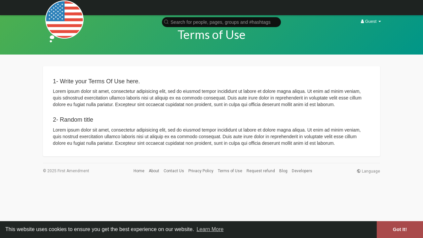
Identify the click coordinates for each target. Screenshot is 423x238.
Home (139, 171)
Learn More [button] (210, 229)
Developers (302, 171)
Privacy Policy (200, 171)
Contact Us (174, 171)
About (154, 171)
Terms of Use (230, 171)
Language (368, 171)
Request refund (261, 171)
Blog (283, 171)
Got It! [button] (400, 229)
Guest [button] (371, 21)
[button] (221, 21)
